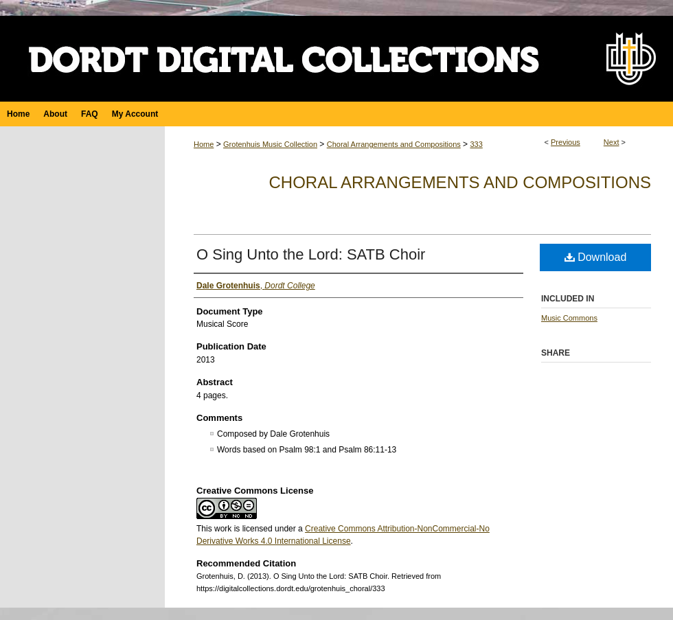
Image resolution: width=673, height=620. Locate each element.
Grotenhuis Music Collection (270, 144)
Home (204, 144)
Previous (565, 142)
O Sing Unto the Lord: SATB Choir (310, 254)
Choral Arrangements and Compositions (394, 144)
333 (476, 144)
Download (595, 257)
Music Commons (569, 318)
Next (611, 142)
